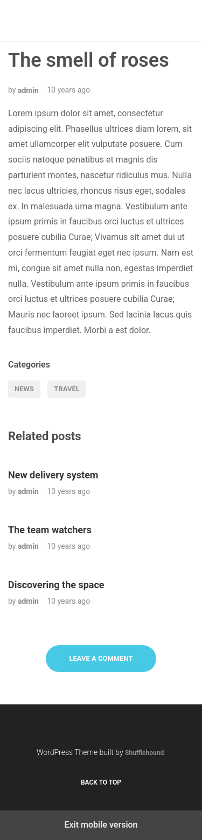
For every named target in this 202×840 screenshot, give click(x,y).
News (24, 389)
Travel (66, 389)
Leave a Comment (101, 658)
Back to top (101, 782)
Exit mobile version (100, 825)
